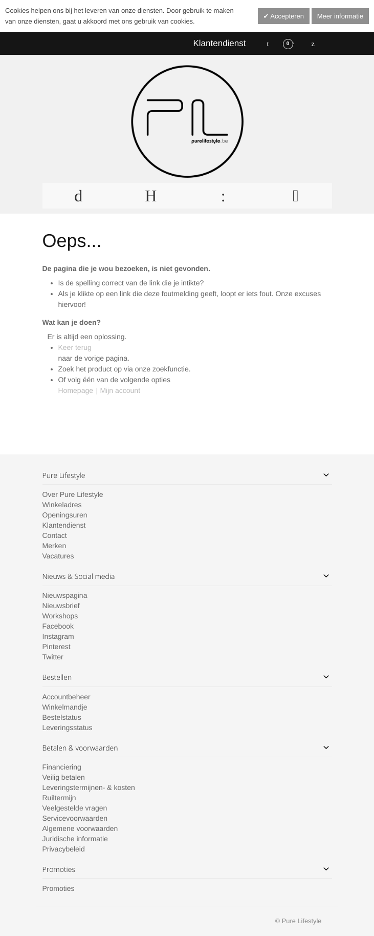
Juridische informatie (75, 839)
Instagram (58, 636)
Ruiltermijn (59, 798)
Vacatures (58, 556)
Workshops (60, 616)
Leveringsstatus (67, 727)
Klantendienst (219, 43)
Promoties (58, 888)
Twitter (52, 657)
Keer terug (75, 347)
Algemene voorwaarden (80, 828)
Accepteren (286, 16)
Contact (54, 535)
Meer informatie (340, 16)
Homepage (76, 390)
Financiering (61, 767)
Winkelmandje (64, 707)
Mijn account (120, 390)
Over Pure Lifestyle (72, 494)
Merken (54, 546)
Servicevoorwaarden (75, 818)
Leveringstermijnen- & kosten (88, 787)
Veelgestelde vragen (74, 808)
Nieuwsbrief (61, 605)
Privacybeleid (63, 849)
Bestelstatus (61, 717)
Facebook (58, 626)
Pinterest (56, 646)
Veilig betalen (63, 777)
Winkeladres (62, 505)
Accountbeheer (66, 697)
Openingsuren (64, 515)
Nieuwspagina (64, 595)
